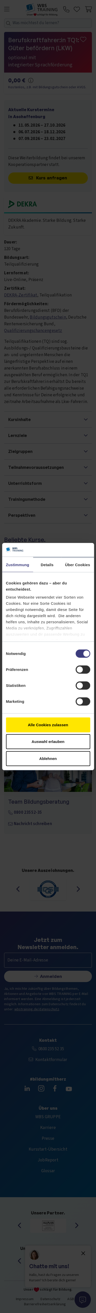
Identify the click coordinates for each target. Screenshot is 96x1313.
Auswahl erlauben (47, 741)
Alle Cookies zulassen (48, 724)
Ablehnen (48, 758)
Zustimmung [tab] (17, 564)
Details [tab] (47, 564)
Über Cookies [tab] (77, 564)
